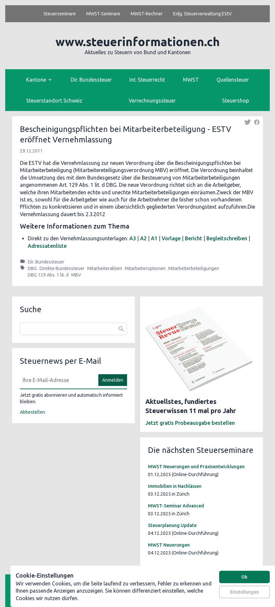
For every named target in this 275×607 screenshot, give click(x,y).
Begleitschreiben (226, 238)
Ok (244, 577)
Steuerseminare (59, 13)
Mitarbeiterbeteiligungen (193, 268)
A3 (132, 238)
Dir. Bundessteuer (91, 80)
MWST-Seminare (103, 13)
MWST (191, 80)
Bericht (193, 238)
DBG (32, 268)
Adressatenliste (47, 246)
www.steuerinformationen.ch (138, 41)
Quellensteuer (233, 80)
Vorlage (171, 238)
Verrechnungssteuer (152, 101)
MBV (76, 275)
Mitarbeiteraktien (104, 268)
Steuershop (235, 101)
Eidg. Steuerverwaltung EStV (202, 13)
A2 (143, 238)
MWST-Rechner (147, 13)
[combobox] (73, 329)
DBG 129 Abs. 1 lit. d (48, 275)
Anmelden (112, 380)
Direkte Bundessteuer (62, 268)
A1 (154, 238)
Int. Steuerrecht (147, 80)
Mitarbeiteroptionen (145, 268)
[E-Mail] (57, 380)
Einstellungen (244, 592)
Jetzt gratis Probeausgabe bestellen (190, 423)
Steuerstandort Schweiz (54, 101)
